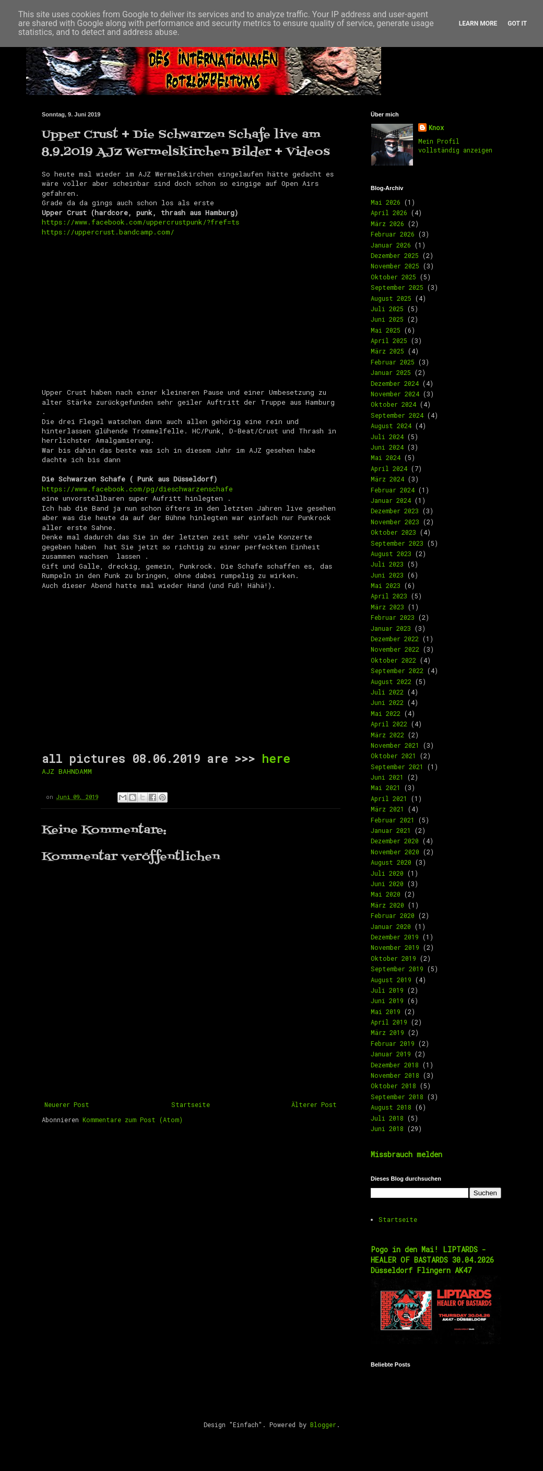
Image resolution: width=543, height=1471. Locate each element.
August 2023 (391, 553)
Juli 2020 (387, 873)
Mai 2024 (385, 457)
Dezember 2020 (395, 841)
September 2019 (397, 968)
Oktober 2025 (393, 277)
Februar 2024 (393, 490)
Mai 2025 (385, 330)
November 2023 (395, 521)
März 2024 (387, 479)
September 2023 (397, 543)
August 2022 (391, 681)
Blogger (323, 1424)
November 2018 (395, 1075)
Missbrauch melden (406, 1154)
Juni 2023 (387, 575)
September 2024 (397, 415)
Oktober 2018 (393, 1085)
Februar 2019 (393, 1043)
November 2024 (395, 394)
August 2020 (391, 862)
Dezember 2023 (395, 511)
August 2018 (391, 1107)
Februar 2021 (393, 820)
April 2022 (389, 724)
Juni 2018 (387, 1128)
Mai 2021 (385, 787)
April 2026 (389, 212)
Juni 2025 (387, 319)
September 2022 (397, 670)
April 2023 (389, 596)
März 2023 (387, 607)
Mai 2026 (385, 202)
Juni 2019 (387, 1000)
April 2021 (389, 798)
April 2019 (389, 1022)
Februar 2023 (393, 617)
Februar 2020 (393, 915)
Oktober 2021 (393, 755)
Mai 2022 (385, 713)
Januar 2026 (391, 245)
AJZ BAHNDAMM (67, 771)
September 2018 (397, 1096)
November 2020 (395, 852)
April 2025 (389, 340)
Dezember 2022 (395, 638)
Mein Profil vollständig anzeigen (455, 145)
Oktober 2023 (393, 532)
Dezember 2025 (395, 255)
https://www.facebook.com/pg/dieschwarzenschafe (137, 488)
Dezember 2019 (395, 937)
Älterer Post (314, 1104)
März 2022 (387, 735)
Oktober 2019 (393, 958)
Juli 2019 (387, 990)
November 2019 (395, 947)
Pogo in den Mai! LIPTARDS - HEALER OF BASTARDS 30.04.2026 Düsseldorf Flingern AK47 (432, 1259)
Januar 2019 (391, 1054)
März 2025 (387, 351)
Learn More (478, 23)
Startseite (190, 1104)
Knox (436, 127)
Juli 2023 (387, 564)
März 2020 (387, 905)
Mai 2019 (385, 1011)
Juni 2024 (387, 447)
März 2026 (387, 223)
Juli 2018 (387, 1118)
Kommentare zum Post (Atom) (132, 1119)
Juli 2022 (387, 692)
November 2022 (395, 649)
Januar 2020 (391, 926)
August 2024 (391, 425)
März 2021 (387, 809)
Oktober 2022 (393, 660)
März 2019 (387, 1032)
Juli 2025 (387, 308)
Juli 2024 (387, 436)
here (276, 758)
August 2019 (391, 979)
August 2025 (391, 298)
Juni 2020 (387, 883)
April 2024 (389, 468)
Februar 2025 (393, 362)
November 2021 (395, 745)
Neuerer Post (66, 1104)
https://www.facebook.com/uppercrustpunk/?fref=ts (140, 222)
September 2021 (397, 766)
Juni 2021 (387, 777)
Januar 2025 (391, 372)
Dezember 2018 (395, 1065)
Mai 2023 (385, 585)
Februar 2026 (393, 234)
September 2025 (397, 287)
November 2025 (395, 266)
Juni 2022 (387, 702)
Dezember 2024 (395, 383)
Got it (517, 23)
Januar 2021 (391, 830)
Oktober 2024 (393, 404)
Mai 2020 (385, 894)
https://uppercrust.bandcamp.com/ (108, 232)
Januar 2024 (391, 500)
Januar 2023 (391, 628)
